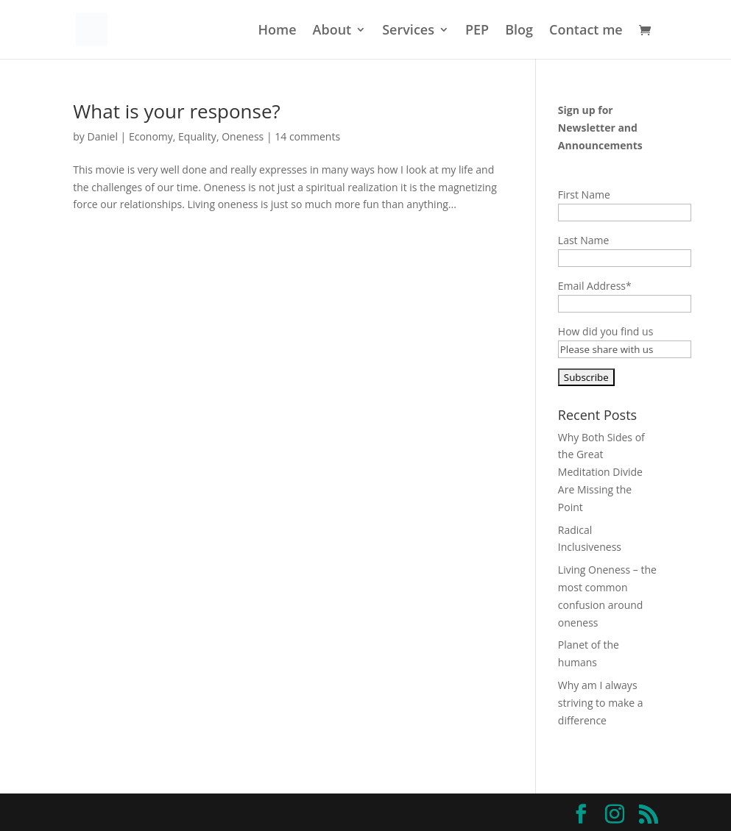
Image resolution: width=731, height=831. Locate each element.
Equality (197, 136)
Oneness (243, 136)
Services (408, 31)
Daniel (103, 136)
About (332, 31)
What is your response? (176, 111)
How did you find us (605, 331)
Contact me (586, 31)
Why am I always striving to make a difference (600, 702)
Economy (151, 136)
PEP (477, 31)
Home (277, 31)
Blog (519, 31)
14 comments (307, 136)
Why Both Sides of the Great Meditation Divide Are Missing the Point (601, 472)
